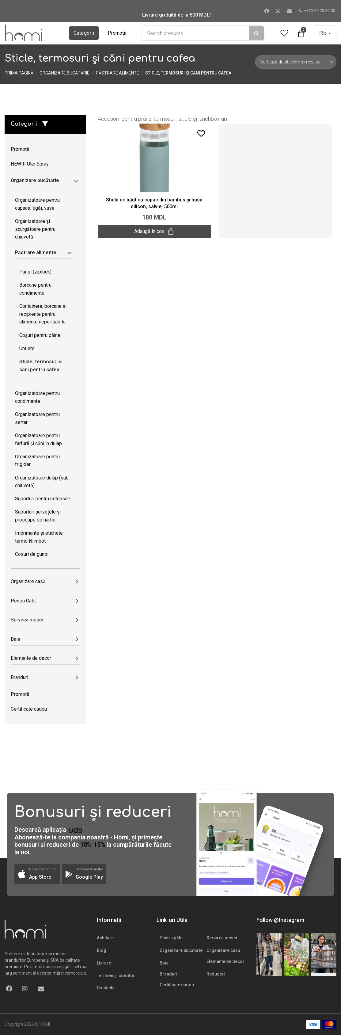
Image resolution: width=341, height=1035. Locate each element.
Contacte (106, 987)
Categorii (84, 33)
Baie (164, 963)
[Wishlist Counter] (284, 33)
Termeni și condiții (115, 975)
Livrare (104, 963)
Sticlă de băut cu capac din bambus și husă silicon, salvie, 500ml (154, 203)
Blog (101, 950)
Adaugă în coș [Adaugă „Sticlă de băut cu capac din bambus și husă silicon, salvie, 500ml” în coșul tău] (154, 231)
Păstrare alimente (117, 73)
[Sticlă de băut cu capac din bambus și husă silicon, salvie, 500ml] (154, 157)
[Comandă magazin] (295, 62)
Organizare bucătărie (64, 73)
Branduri (168, 974)
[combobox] (195, 33)
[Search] (256, 33)
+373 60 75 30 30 (317, 10)
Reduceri (215, 974)
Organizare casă (223, 950)
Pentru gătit (171, 937)
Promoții (117, 33)
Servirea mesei (221, 937)
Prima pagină (19, 73)
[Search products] (195, 33)
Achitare (105, 937)
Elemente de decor (225, 961)
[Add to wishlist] (201, 133)
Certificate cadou (177, 984)
